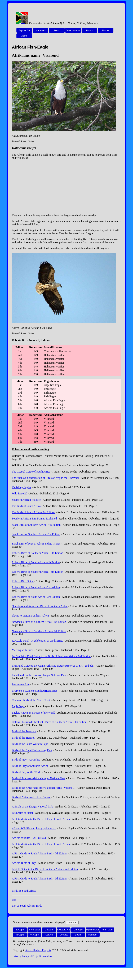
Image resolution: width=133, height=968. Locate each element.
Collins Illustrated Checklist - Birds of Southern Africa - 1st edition (49, 722)
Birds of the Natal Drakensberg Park (32, 750)
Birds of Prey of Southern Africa (30, 765)
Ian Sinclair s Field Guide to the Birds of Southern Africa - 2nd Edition (51, 656)
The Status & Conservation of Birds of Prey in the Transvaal (45, 477)
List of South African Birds (27, 905)
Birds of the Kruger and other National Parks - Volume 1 (43, 787)
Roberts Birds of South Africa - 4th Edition (36, 562)
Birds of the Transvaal (24, 731)
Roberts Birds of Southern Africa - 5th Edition (37, 571)
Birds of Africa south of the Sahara (31, 797)
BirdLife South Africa (24, 890)
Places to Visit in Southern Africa (30, 615)
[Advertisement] (66, 186)
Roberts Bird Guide (22, 581)
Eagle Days (18, 706)
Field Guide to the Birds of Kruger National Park (39, 675)
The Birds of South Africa (26, 506)
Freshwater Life (20, 684)
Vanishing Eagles (21, 487)
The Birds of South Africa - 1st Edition (33, 512)
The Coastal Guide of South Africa (31, 471)
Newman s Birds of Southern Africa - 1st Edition (39, 621)
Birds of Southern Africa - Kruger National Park (38, 778)
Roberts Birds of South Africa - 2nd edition (36, 587)
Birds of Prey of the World (26, 772)
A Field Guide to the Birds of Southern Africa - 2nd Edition (45, 869)
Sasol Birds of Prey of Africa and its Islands (36, 543)
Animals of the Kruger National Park (32, 806)
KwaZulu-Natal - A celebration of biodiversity (37, 640)
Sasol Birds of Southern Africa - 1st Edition (36, 534)
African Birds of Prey (24, 862)
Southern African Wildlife (26, 499)
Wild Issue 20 (19, 493)
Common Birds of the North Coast (31, 700)
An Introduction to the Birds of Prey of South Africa (41, 819)
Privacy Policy (21, 956)
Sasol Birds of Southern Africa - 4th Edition (36, 524)
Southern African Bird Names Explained (34, 518)
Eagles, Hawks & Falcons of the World (33, 712)
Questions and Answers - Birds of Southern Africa (39, 606)
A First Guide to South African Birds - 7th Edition (39, 853)
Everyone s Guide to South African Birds (34, 690)
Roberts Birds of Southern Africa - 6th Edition (37, 552)
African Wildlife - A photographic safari (34, 828)
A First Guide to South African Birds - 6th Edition (39, 878)
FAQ (34, 956)
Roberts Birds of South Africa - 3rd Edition (36, 596)
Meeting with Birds (22, 650)
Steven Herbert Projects (38, 950)
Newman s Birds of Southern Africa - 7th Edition (39, 631)
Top (14, 899)
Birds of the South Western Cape (30, 743)
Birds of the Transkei (23, 737)
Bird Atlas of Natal (22, 812)
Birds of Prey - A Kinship (26, 759)
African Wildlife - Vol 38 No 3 (29, 837)
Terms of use (46, 956)
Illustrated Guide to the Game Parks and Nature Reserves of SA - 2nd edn (52, 665)
